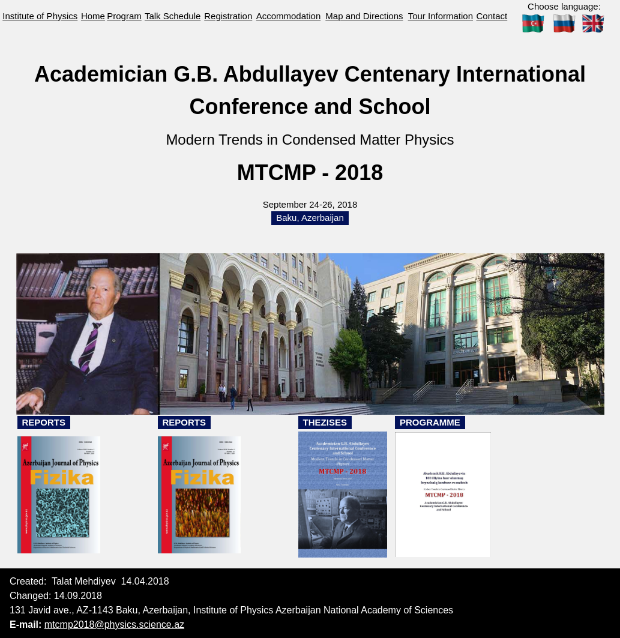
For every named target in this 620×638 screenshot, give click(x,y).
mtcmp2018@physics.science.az (114, 624)
